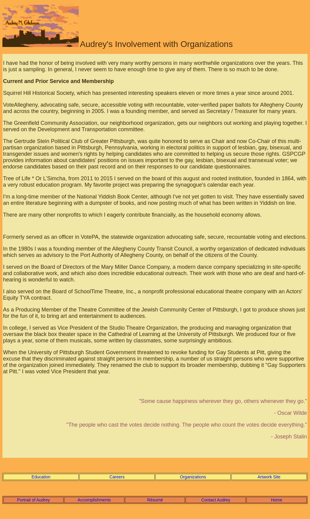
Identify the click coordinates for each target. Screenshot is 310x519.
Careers (117, 476)
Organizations (193, 476)
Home (276, 499)
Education (40, 476)
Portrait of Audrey (33, 499)
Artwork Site (269, 476)
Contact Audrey (215, 499)
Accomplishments (94, 499)
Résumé (155, 499)
